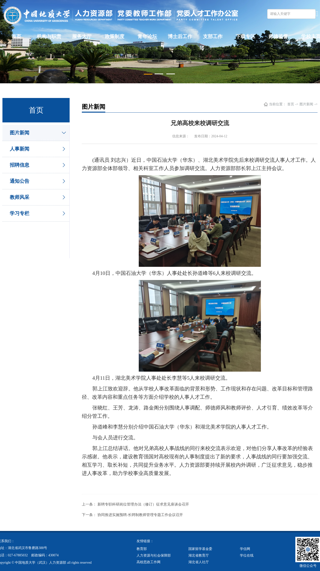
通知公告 (19, 181)
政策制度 (114, 36)
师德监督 (278, 36)
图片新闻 (19, 132)
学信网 (245, 548)
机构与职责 (49, 36)
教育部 (142, 548)
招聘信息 (19, 165)
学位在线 (247, 555)
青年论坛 (147, 36)
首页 (16, 36)
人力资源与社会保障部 (154, 555)
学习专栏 (19, 213)
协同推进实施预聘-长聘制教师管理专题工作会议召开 (140, 515)
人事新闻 (19, 148)
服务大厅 (82, 36)
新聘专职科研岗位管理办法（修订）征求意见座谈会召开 (143, 504)
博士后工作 (180, 36)
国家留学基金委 (200, 548)
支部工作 (213, 36)
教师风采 (19, 197)
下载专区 (245, 36)
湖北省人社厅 (198, 561)
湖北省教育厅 (198, 555)
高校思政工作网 (148, 561)
